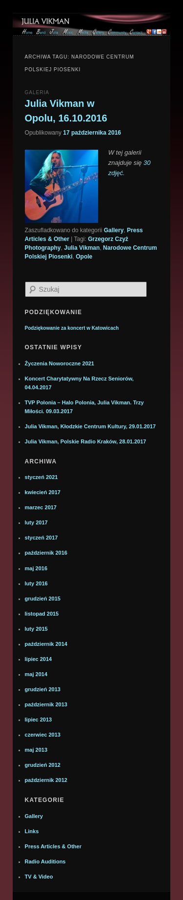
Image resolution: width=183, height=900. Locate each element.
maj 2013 (36, 750)
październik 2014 (46, 644)
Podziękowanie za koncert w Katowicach (72, 328)
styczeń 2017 (41, 537)
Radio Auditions (45, 861)
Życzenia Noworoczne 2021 (59, 363)
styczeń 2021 (41, 477)
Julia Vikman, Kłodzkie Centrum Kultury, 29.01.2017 (90, 426)
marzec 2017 (41, 507)
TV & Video (39, 877)
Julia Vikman (82, 247)
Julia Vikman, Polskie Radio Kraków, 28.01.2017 (85, 441)
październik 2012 (46, 780)
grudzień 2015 (43, 598)
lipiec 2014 (38, 659)
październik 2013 (46, 704)
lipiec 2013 (38, 719)
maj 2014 (36, 674)
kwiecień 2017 (43, 492)
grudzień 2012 (43, 765)
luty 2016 (36, 583)
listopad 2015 (42, 614)
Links (32, 831)
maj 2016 (36, 568)
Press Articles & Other (53, 846)
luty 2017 (36, 522)
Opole (84, 256)
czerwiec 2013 (43, 735)
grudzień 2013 (43, 689)
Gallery (114, 230)
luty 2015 (36, 629)
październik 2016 (46, 553)
